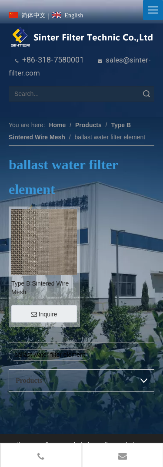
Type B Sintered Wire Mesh (40, 288)
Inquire (44, 314)
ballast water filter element (49, 354)
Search (146, 94)
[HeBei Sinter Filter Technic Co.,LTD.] (81, 37)
